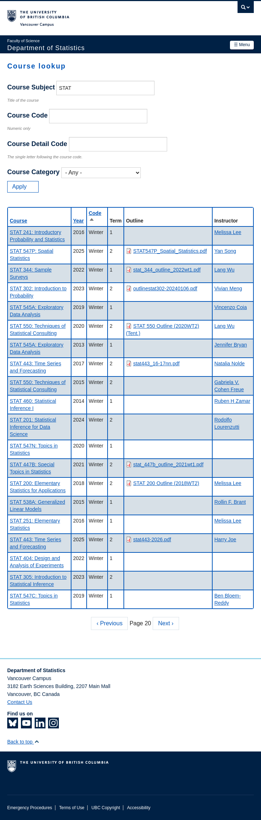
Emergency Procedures (29, 807)
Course (18, 221)
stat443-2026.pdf (152, 539)
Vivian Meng (228, 288)
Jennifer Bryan (230, 345)
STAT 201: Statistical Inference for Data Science (33, 427)
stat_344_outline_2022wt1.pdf (167, 270)
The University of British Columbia (93, 14)
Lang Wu (224, 270)
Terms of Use (71, 807)
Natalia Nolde (229, 363)
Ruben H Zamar (232, 401)
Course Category (33, 172)
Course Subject (31, 87)
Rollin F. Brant (230, 502)
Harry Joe (225, 539)
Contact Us (19, 702)
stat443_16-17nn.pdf (156, 363)
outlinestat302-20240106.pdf (165, 288)
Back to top (23, 742)
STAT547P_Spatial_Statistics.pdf (170, 251)
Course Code (27, 115)
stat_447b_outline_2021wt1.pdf (168, 464)
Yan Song (225, 251)
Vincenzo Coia (230, 307)
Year (78, 221)
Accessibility (139, 807)
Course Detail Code (37, 143)
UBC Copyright (105, 807)
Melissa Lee (228, 232)
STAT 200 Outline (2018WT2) (166, 483)
